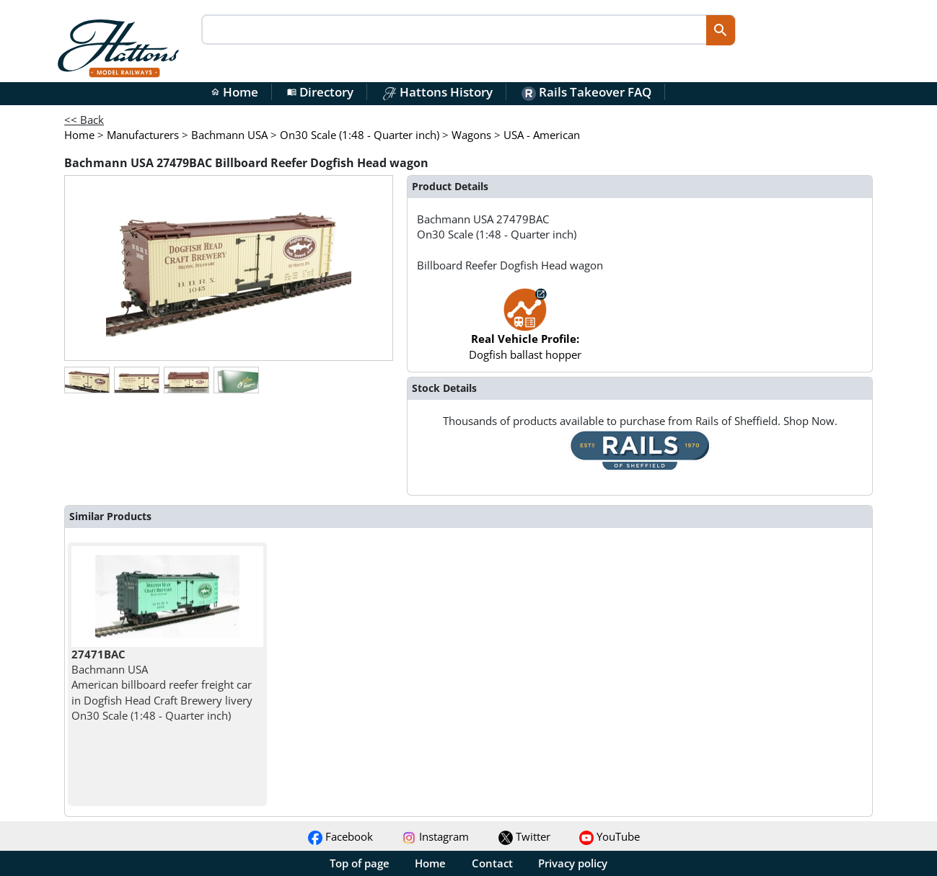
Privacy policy (572, 863)
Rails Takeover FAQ (586, 92)
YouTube (609, 836)
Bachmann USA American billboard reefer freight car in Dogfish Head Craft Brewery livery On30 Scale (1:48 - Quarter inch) (161, 685)
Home (234, 92)
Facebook (340, 836)
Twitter (524, 836)
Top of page (360, 863)
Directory (320, 92)
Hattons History (437, 92)
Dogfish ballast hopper (525, 331)
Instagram (435, 836)
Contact (492, 863)
